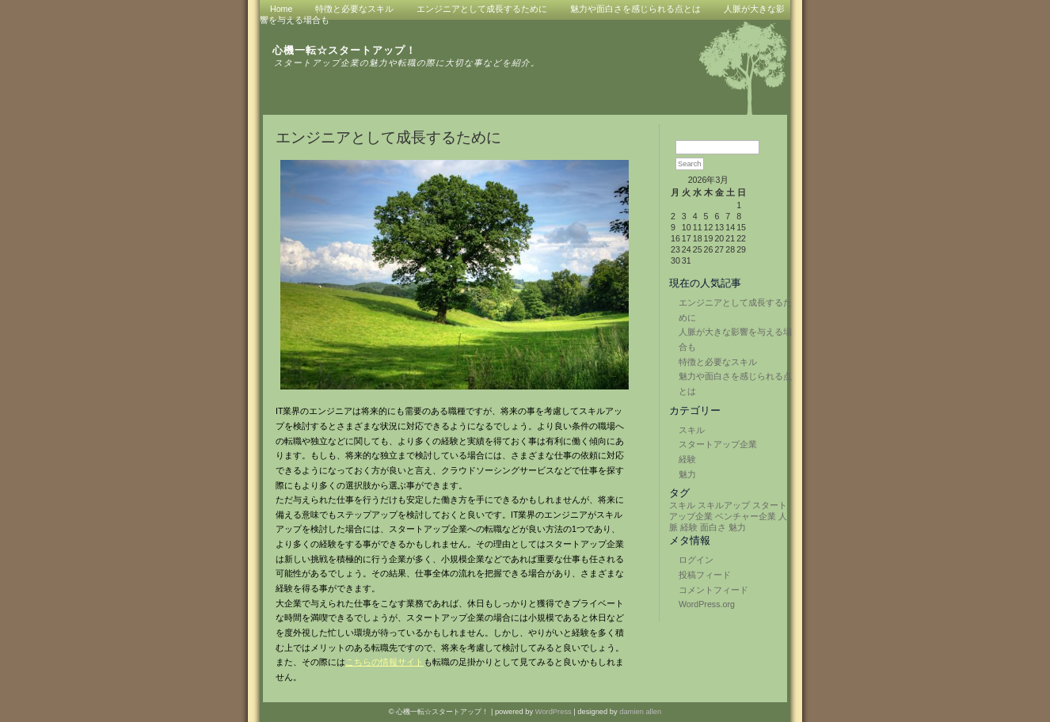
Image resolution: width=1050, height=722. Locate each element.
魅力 (687, 474)
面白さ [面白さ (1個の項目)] (713, 527)
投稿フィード (705, 575)
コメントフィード (713, 590)
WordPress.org (707, 604)
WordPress (553, 712)
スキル (692, 430)
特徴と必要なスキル (718, 362)
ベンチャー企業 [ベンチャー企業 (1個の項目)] (745, 516)
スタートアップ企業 (718, 444)
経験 (687, 459)
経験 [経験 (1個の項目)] (689, 527)
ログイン (696, 559)
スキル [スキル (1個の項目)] (682, 505)
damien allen (640, 712)
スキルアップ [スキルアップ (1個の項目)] (724, 505)
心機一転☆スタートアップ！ (344, 50)
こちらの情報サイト (384, 662)
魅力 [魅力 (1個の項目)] (737, 527)
